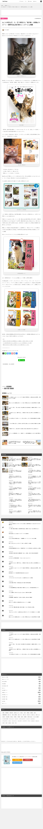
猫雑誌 (28, 712)
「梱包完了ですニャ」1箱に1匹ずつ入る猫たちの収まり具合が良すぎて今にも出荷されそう (23, 428)
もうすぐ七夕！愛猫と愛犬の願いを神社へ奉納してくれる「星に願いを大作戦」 (22, 607)
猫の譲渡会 (21, 683)
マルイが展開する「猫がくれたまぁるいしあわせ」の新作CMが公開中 (20, 592)
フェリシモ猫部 (35, 716)
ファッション (11, 718)
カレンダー (11, 388)
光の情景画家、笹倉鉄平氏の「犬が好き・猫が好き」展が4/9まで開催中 (20, 597)
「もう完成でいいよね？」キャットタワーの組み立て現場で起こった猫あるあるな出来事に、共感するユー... (15, 459)
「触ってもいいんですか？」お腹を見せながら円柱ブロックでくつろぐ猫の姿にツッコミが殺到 (15, 512)
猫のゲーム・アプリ (21, 679)
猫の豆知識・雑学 (21, 685)
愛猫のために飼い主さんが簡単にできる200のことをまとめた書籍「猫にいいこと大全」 (16, 344)
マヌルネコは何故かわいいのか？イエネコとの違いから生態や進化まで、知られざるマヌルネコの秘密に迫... (25, 524)
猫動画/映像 (4, 714)
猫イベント (38, 714)
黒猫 (3, 712)
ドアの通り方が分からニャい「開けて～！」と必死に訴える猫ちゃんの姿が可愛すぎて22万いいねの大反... (15, 506)
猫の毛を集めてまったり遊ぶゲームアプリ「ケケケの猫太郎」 (19, 533)
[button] (38, 1)
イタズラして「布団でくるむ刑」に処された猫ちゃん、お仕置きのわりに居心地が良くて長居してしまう (15, 483)
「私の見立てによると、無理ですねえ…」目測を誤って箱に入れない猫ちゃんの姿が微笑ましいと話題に (25, 413)
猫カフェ (21, 688)
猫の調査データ (21, 690)
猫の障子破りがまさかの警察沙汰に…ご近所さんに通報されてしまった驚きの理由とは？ (15, 494)
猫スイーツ (20, 714)
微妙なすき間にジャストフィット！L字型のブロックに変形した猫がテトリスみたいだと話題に (34, 483)
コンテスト (32, 718)
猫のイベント (21, 703)
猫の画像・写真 (21, 696)
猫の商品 (21, 701)
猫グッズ (24, 714)
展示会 (12, 716)
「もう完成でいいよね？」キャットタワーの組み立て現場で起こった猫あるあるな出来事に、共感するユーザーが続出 (25, 398)
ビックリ (16, 718)
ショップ (28, 718)
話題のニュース (16, 712)
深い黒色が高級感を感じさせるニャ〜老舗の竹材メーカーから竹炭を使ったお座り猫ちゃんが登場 (25, 548)
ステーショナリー (22, 718)
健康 (22, 716)
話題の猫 (11, 712)
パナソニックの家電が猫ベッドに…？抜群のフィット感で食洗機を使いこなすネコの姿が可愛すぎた (25, 434)
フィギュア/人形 (5, 718)
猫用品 (32, 712)
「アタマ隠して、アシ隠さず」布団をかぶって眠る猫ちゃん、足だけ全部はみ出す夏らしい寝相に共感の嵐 (15, 500)
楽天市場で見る (27, 759)
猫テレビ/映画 (14, 714)
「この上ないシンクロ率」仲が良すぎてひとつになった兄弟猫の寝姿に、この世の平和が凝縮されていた (15, 488)
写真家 (19, 716)
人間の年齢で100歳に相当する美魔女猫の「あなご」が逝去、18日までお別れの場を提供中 (23, 553)
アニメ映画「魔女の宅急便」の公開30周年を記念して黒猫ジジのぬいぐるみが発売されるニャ (24, 528)
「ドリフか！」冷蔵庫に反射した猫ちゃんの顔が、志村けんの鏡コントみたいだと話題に (34, 512)
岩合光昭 (7, 716)
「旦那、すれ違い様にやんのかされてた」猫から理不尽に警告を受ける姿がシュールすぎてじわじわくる (34, 500)
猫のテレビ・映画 (21, 677)
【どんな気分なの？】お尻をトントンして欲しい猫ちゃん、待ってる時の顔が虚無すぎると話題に (25, 418)
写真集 (15, 716)
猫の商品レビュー (21, 694)
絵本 (25, 712)
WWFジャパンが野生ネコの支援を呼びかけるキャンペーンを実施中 (20, 602)
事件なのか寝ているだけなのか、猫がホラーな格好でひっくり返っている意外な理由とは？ (34, 506)
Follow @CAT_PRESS (21, 357)
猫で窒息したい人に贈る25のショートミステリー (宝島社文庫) (24, 756)
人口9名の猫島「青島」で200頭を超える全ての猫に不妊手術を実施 (20, 582)
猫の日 (4, 716)
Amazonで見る (17, 759)
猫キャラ (28, 714)
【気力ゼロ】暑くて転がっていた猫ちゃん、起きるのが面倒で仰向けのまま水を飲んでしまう (34, 494)
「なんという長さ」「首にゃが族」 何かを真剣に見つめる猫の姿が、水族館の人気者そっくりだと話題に (25, 408)
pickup (5, 388)
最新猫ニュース (4, 18)
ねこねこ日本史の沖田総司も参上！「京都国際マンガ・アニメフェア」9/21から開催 (22, 538)
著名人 (22, 712)
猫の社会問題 (21, 681)
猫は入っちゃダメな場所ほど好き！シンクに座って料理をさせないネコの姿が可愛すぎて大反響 (24, 402)
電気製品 (7, 712)
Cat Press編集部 (6, 29)
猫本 (35, 712)
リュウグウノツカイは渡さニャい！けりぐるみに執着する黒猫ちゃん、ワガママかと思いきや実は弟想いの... (34, 488)
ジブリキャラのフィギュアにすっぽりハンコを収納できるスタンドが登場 (21, 577)
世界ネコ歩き (30, 716)
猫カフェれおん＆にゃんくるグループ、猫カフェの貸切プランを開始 (20, 543)
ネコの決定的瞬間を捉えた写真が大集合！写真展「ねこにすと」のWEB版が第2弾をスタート (24, 587)
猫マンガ (9, 714)
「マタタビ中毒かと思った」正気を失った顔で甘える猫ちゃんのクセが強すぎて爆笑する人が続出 (25, 423)
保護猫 (25, 716)
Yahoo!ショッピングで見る (17, 762)
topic (8, 388)
